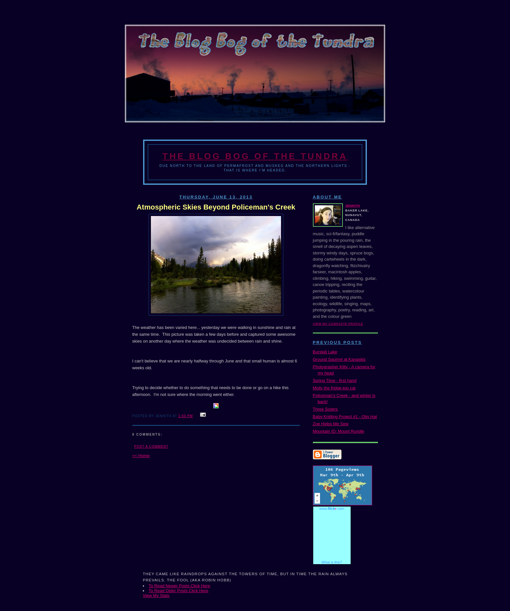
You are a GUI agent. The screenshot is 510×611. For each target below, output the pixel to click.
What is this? (332, 562)
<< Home (141, 455)
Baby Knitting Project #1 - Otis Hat (345, 416)
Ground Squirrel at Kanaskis (339, 359)
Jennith (352, 205)
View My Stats (156, 595)
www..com (331, 508)
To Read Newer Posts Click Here (179, 585)
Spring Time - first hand (334, 380)
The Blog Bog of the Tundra (254, 156)
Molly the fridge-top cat (334, 388)
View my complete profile (338, 323)
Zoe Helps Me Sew (331, 423)
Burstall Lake (325, 351)
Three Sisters (325, 409)
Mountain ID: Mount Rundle (338, 431)
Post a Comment (151, 446)
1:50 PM (185, 416)
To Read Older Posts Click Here (178, 590)
